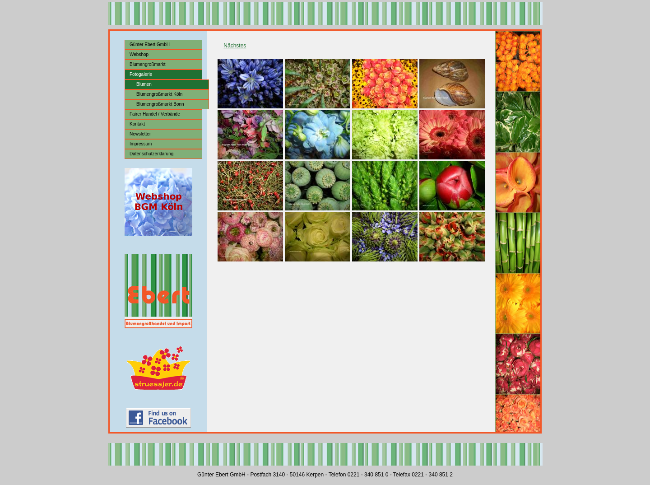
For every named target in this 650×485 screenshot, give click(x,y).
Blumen (144, 84)
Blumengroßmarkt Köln (159, 94)
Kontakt (137, 123)
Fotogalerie (141, 74)
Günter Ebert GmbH (150, 44)
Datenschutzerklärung (151, 153)
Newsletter (140, 133)
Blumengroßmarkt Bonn (160, 104)
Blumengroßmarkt (147, 64)
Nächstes (234, 45)
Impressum (141, 143)
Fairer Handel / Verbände (155, 114)
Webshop (139, 54)
